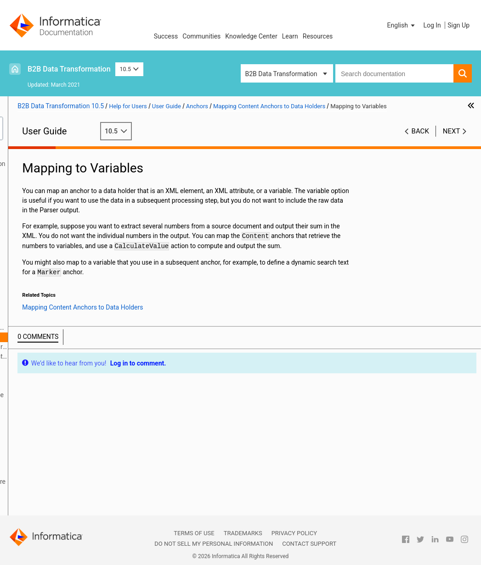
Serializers (30, 443)
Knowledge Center (251, 36)
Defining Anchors (53, 366)
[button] (402, 25)
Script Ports (32, 269)
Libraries (27, 221)
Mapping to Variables (69, 337)
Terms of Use (194, 533)
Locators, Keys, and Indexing (55, 462)
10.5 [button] (129, 69)
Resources (318, 36)
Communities (201, 36)
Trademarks (243, 533)
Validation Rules (38, 500)
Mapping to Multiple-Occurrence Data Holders (79, 346)
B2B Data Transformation (69, 69)
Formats (27, 289)
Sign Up (458, 25)
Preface (26, 154)
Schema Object (36, 231)
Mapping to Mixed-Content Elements (79, 356)
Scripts (25, 250)
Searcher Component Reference (55, 405)
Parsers (26, 260)
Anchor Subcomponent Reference (58, 414)
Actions (26, 433)
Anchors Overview (55, 317)
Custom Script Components (54, 510)
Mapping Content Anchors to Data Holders (66, 328)
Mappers (27, 452)
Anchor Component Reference (72, 395)
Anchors (27, 308)
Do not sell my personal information (213, 543)
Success (166, 36)
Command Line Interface (50, 240)
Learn (290, 36)
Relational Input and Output (54, 192)
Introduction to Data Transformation (66, 163)
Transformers (34, 423)
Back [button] (420, 141)
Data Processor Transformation (60, 173)
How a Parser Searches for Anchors (63, 386)
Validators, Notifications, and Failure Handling (66, 486)
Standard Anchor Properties (68, 375)
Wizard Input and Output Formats (62, 183)
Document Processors (47, 279)
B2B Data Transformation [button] (281, 74)
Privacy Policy (294, 533)
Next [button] (451, 141)
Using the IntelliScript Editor (54, 202)
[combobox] (394, 73)
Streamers (30, 472)
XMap (23, 212)
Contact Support (309, 543)
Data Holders (33, 298)
